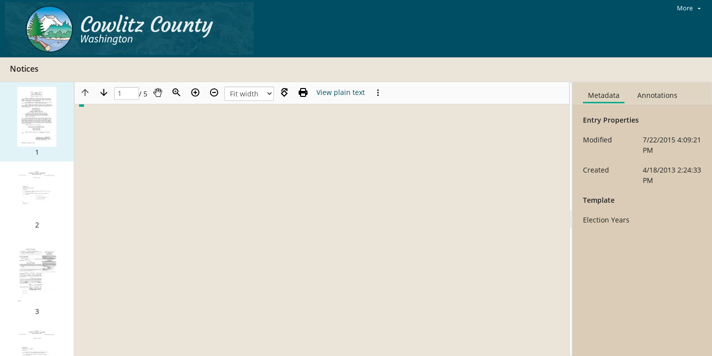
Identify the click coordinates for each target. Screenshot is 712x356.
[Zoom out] (214, 92)
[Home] (132, 28)
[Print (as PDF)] (303, 92)
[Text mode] (340, 92)
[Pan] (157, 92)
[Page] (126, 93)
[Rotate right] (284, 92)
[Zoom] (176, 92)
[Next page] (103, 92)
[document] (642, 219)
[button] (37, 122)
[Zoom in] (195, 92)
